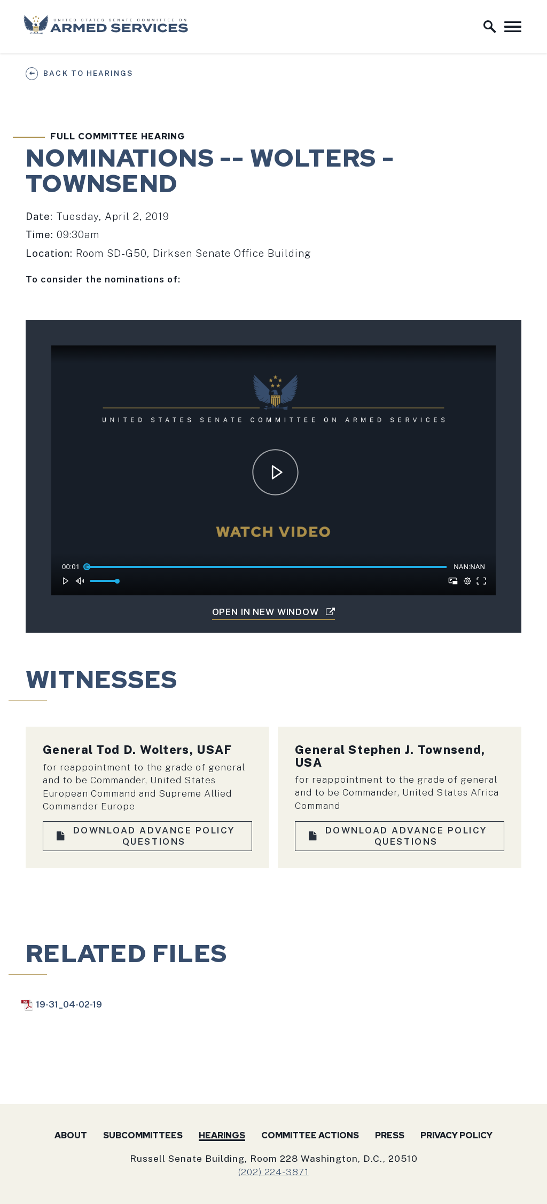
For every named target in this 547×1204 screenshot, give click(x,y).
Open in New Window (273, 612)
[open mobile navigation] (512, 27)
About (70, 1135)
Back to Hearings (87, 73)
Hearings (222, 1135)
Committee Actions (310, 1135)
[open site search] (489, 26)
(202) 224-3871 (273, 1171)
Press (389, 1135)
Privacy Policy (456, 1135)
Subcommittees (143, 1135)
